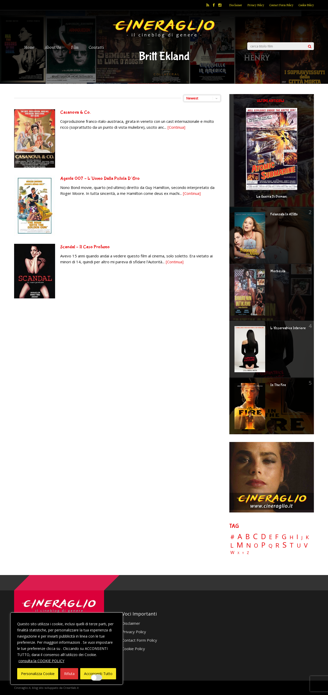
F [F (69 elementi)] (277, 537)
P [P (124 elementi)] (263, 544)
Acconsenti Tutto (98, 673)
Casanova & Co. (75, 112)
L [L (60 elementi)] (231, 545)
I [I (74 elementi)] (297, 536)
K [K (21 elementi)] (307, 537)
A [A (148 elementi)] (240, 536)
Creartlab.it (71, 688)
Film (74, 47)
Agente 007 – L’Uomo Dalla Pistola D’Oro (100, 178)
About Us (53, 47)
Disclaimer (235, 5)
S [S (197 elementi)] (284, 545)
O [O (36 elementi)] (256, 545)
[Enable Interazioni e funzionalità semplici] (96, 677)
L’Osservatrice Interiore (288, 328)
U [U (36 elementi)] (299, 545)
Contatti (96, 47)
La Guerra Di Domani (271, 197)
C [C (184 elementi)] (255, 536)
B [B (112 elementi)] (247, 536)
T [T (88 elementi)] (292, 545)
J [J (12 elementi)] (302, 537)
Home (29, 47)
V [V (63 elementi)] (306, 545)
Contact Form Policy (281, 5)
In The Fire (278, 385)
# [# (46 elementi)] (232, 537)
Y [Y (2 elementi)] (243, 553)
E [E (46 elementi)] (270, 537)
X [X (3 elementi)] (238, 553)
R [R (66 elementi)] (277, 545)
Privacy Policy (255, 5)
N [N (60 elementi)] (248, 545)
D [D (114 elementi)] (263, 536)
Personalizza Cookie (38, 673)
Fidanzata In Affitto (284, 214)
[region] (66, 648)
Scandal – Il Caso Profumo (85, 247)
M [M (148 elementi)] (240, 544)
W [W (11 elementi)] (232, 552)
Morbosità (277, 271)
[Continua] (176, 127)
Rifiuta (69, 673)
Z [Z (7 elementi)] (248, 553)
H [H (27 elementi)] (291, 537)
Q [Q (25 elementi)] (270, 545)
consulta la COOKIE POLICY (41, 660)
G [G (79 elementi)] (284, 536)
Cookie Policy (306, 5)
